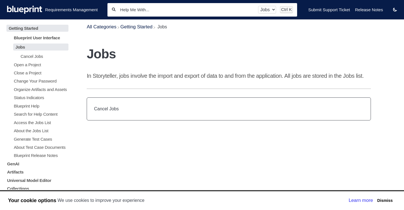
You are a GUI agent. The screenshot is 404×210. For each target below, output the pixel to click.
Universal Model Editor (29, 180)
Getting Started (23, 28)
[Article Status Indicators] (36, 97)
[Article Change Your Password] (36, 81)
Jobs (20, 47)
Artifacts (15, 172)
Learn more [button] (361, 200)
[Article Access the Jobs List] (36, 122)
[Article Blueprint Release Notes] (36, 155)
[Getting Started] (136, 26)
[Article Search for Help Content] (36, 114)
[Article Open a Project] (36, 64)
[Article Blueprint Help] (36, 106)
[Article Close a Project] (36, 73)
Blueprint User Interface (37, 37)
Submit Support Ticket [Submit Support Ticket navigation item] (329, 9)
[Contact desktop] (388, 12)
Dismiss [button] (384, 200)
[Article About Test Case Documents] (36, 147)
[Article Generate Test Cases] (36, 139)
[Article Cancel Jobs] (36, 56)
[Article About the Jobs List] (36, 131)
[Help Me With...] (187, 9)
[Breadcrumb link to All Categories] (101, 26)
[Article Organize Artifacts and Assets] (36, 89)
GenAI (13, 163)
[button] (395, 9)
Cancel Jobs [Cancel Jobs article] (106, 108)
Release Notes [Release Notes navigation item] (369, 9)
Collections (18, 188)
